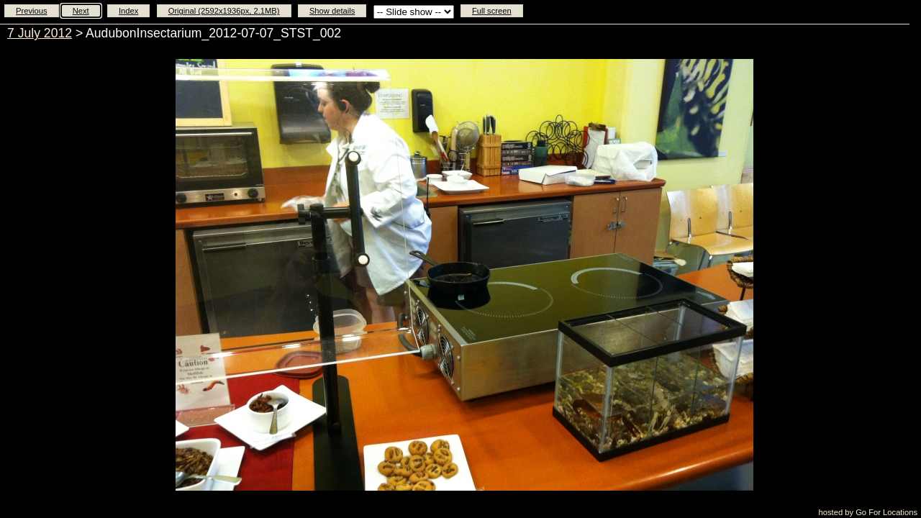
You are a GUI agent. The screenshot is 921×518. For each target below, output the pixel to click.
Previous (31, 10)
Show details (332, 10)
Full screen (492, 10)
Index (128, 10)
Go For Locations (886, 512)
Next (81, 10)
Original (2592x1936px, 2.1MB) (224, 10)
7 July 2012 (39, 33)
